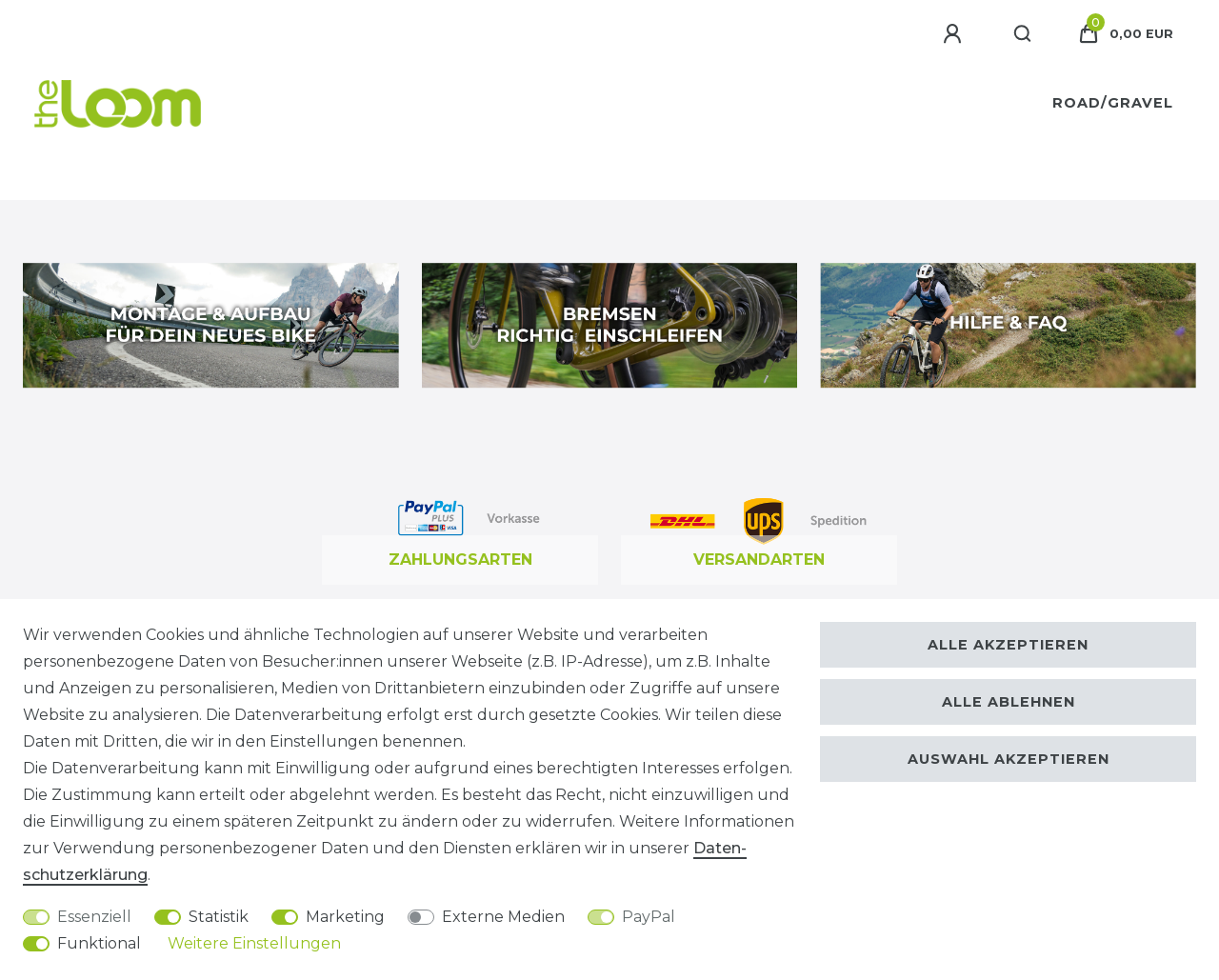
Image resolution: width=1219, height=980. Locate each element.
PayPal (648, 917)
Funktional (99, 943)
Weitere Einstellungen (254, 943)
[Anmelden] (955, 34)
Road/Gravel (1112, 102)
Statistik (219, 917)
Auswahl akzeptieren (1008, 759)
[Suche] (1023, 34)
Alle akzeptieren (1008, 644)
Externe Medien (503, 917)
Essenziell (94, 917)
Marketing (345, 917)
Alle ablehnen (1008, 701)
